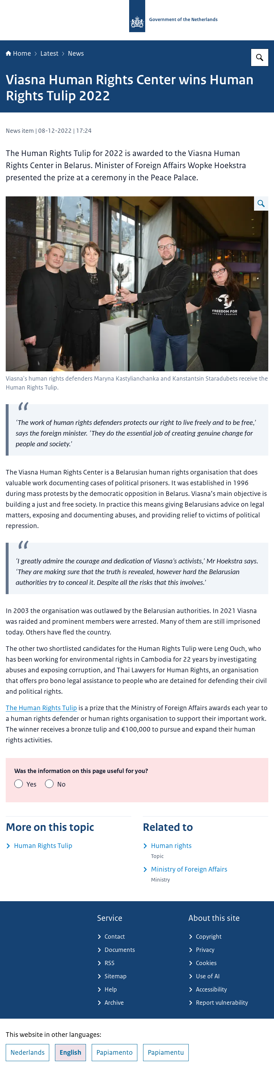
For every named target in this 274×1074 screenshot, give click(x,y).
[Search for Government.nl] (259, 57)
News (76, 53)
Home (18, 53)
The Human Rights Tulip (41, 708)
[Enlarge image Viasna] (261, 203)
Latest (49, 53)
